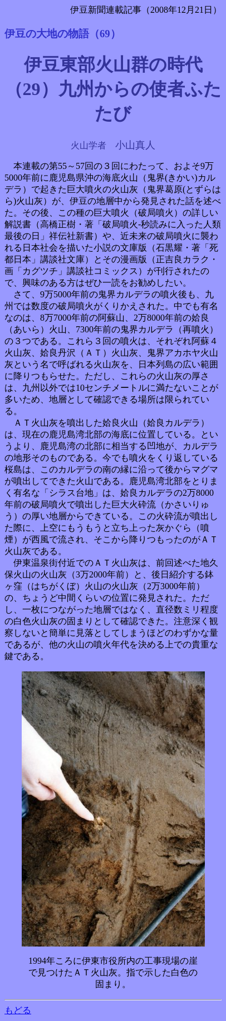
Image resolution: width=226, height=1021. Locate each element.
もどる (17, 1010)
